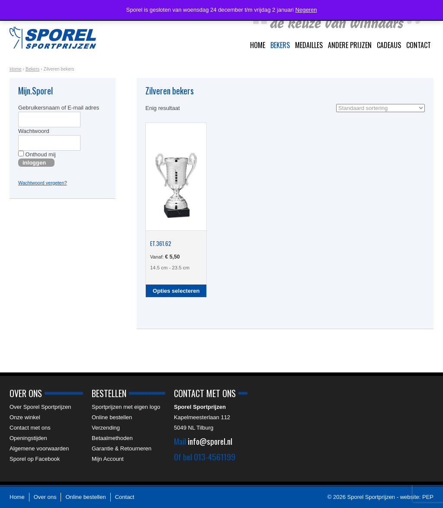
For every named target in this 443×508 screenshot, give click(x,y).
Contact (418, 45)
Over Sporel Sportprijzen (40, 407)
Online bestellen (112, 417)
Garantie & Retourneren (121, 448)
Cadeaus (389, 45)
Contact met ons (30, 427)
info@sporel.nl (210, 441)
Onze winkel (25, 417)
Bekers (280, 45)
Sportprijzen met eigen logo (126, 407)
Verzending (106, 427)
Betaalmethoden (112, 438)
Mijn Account (108, 459)
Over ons (45, 497)
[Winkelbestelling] (380, 108)
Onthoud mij (37, 154)
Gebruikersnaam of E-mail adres (58, 107)
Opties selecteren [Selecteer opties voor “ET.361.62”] (176, 291)
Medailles (309, 45)
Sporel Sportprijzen (53, 37)
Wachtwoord (33, 131)
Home (257, 45)
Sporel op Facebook (35, 459)
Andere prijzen (350, 45)
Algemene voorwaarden (39, 448)
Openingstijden (28, 438)
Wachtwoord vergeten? (42, 182)
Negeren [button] (306, 9)
